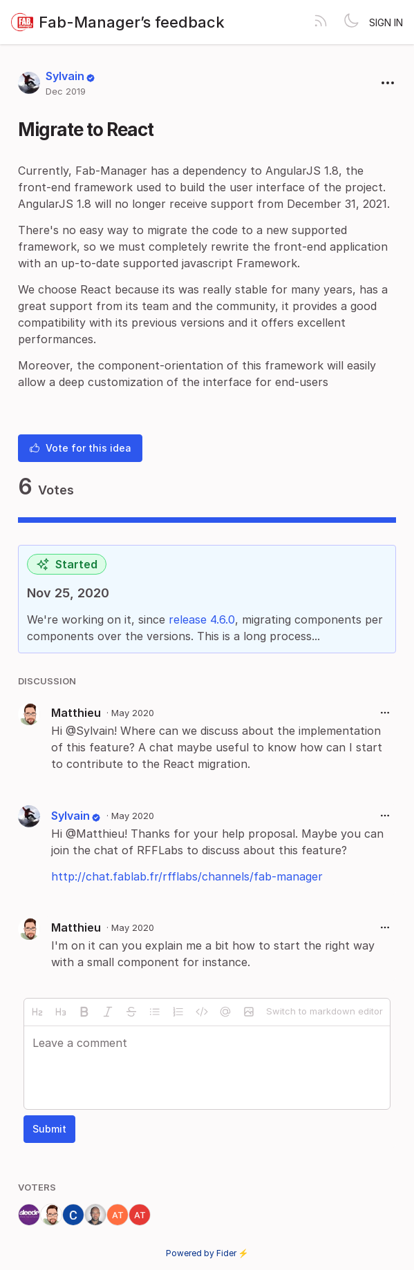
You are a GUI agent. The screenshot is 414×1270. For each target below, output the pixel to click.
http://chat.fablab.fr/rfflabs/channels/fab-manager (187, 876)
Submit (49, 1129)
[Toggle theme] (351, 22)
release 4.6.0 (202, 619)
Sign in (386, 22)
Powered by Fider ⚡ (207, 1253)
